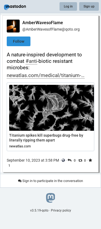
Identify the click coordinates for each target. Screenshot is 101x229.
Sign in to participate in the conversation (50, 181)
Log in (68, 6)
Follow (18, 41)
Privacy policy (61, 210)
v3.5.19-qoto (39, 210)
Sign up (89, 6)
